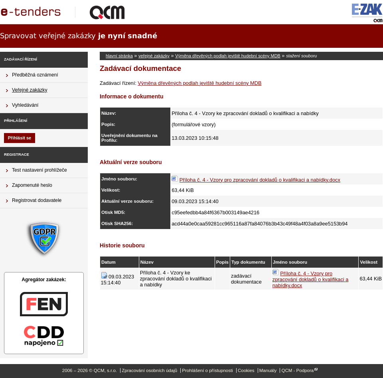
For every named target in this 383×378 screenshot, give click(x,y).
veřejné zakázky (154, 55)
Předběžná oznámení (35, 75)
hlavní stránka (119, 55)
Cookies (246, 370)
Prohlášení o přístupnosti (207, 370)
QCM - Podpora (297, 370)
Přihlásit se (19, 137)
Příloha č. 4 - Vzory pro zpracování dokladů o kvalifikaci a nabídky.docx (260, 180)
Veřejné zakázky (29, 90)
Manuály (268, 370)
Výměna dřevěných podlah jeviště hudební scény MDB (227, 55)
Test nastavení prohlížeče (39, 170)
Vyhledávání (25, 105)
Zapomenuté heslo (32, 185)
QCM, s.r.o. (66, 12)
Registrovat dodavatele (36, 200)
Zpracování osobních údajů (149, 370)
